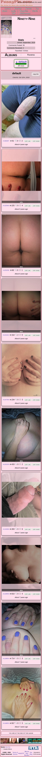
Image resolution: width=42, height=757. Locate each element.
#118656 (6, 594)
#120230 (6, 464)
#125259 (6, 270)
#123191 (6, 335)
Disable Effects (7, 749)
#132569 (6, 205)
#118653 (6, 723)
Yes (9, 747)
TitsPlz (35, 11)
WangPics (24, 11)
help (19, 753)
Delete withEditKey (26, 753)
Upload (7, 8)
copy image (36, 141)
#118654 (6, 658)
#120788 (6, 400)
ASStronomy (24, 13)
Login (13, 11)
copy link (27, 141)
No (6, 747)
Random (18, 8)
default (21, 61)
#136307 (6, 141)
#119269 (6, 529)
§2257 (22, 753)
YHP (13, 13)
